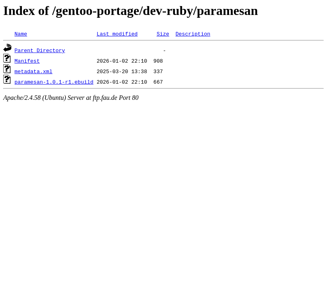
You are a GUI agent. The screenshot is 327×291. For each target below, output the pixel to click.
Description (193, 33)
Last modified (117, 33)
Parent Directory (40, 50)
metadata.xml (34, 71)
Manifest (27, 60)
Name (21, 33)
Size (163, 33)
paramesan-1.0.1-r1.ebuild (54, 81)
